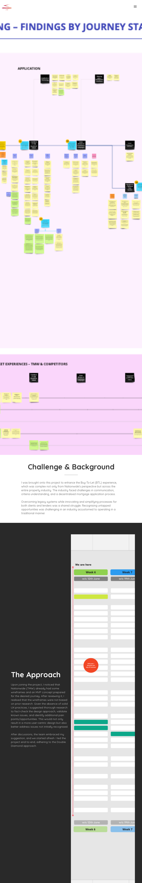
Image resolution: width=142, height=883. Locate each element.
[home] (5, 7)
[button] (135, 6)
